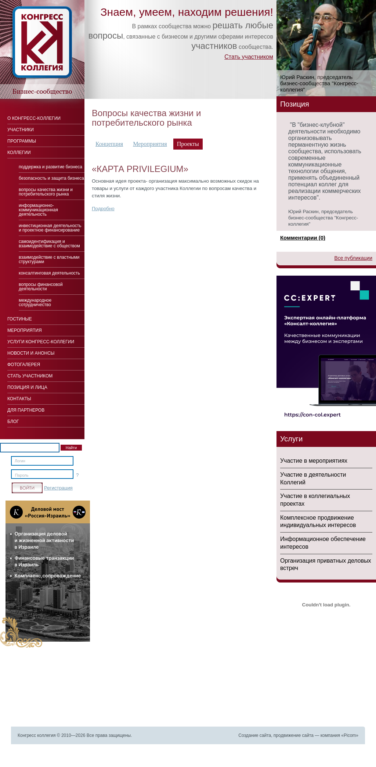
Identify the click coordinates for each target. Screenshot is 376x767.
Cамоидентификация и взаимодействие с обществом (49, 243)
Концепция (109, 144)
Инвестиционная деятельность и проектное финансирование (50, 228)
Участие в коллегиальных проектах (315, 500)
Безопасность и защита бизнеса (51, 178)
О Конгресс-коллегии (34, 118)
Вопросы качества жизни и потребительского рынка (46, 192)
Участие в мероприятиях (313, 461)
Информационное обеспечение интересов (323, 543)
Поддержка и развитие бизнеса (50, 166)
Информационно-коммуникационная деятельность (38, 210)
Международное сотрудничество (35, 302)
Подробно (103, 208)
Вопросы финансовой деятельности (41, 286)
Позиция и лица (27, 387)
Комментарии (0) (302, 237)
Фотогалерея (23, 364)
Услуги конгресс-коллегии (40, 341)
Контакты (19, 398)
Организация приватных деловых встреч (325, 564)
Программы (21, 141)
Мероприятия (150, 144)
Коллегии (19, 152)
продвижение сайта (294, 735)
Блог (13, 421)
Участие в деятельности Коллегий (313, 478)
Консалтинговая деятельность (49, 273)
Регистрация (58, 488)
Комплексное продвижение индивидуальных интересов (318, 521)
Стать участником (248, 57)
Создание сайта (254, 735)
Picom (350, 735)
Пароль (22, 475)
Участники (20, 129)
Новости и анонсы (30, 353)
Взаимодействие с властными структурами (49, 259)
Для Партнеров (25, 410)
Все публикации (353, 258)
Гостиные (19, 319)
